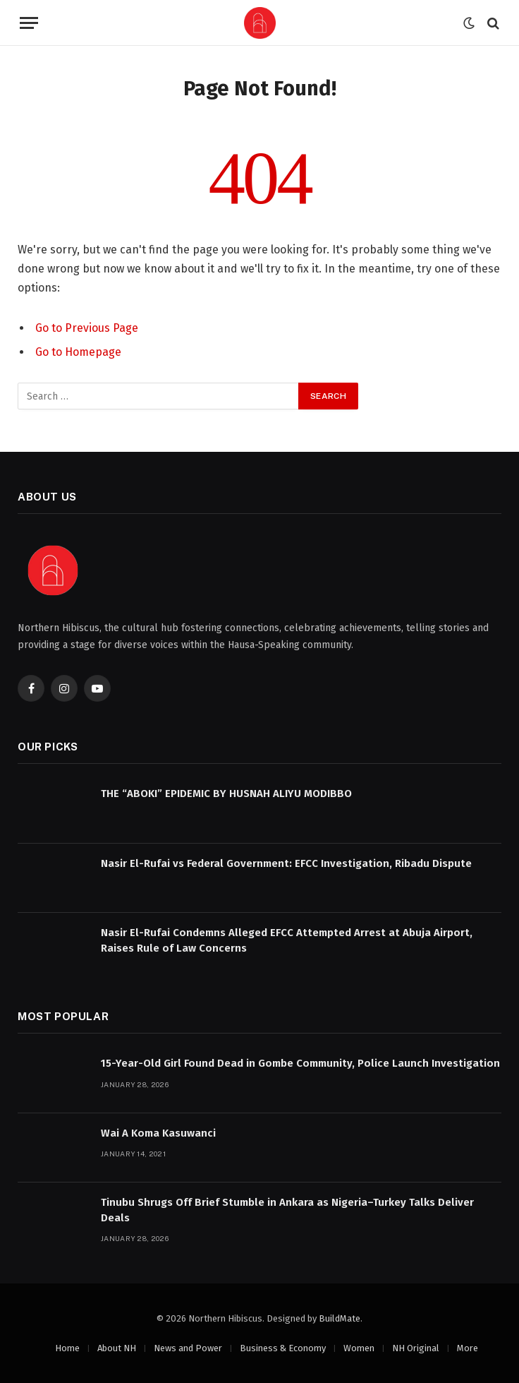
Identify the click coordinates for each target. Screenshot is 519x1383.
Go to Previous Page (86, 328)
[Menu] (29, 23)
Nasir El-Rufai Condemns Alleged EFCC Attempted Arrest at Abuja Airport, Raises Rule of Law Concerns (286, 940)
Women (358, 1348)
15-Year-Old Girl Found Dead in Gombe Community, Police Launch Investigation (300, 1063)
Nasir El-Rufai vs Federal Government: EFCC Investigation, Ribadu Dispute (286, 863)
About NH (116, 1348)
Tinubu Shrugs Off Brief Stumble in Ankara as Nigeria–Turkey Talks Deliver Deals (287, 1209)
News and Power (188, 1348)
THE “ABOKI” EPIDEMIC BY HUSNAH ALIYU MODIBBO (226, 793)
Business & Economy (283, 1348)
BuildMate (339, 1318)
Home (67, 1348)
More (467, 1348)
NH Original (415, 1348)
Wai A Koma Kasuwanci (158, 1133)
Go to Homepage (78, 352)
